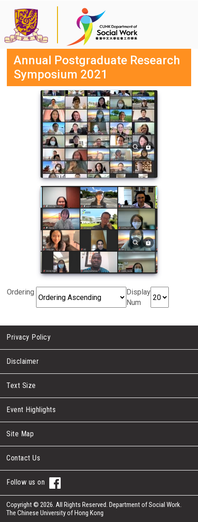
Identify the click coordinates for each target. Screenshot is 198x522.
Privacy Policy (28, 337)
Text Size (21, 385)
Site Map (20, 433)
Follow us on (33, 483)
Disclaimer (22, 361)
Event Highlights (31, 409)
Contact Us (23, 458)
